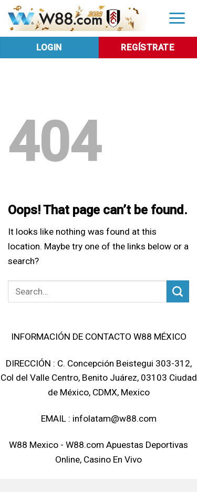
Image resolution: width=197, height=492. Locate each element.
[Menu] (177, 17)
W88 (18, 444)
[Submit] (178, 291)
